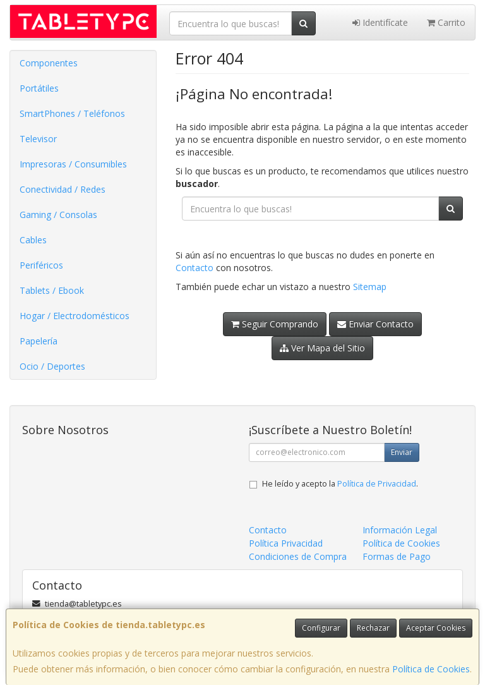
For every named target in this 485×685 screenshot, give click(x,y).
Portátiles (39, 88)
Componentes (49, 63)
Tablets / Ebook (52, 290)
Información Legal (399, 530)
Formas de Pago (396, 556)
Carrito (446, 22)
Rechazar (373, 627)
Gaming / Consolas (58, 215)
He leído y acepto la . (340, 483)
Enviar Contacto (375, 324)
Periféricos (41, 265)
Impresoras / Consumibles (73, 164)
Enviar (401, 452)
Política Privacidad (286, 543)
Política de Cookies (431, 669)
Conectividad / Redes (62, 189)
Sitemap (369, 287)
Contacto (194, 268)
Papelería (38, 341)
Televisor (38, 139)
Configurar (321, 627)
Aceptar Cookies (435, 627)
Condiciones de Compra (298, 556)
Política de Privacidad (376, 483)
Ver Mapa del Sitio (322, 348)
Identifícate (380, 22)
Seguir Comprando (274, 324)
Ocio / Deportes (52, 366)
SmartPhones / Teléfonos (72, 113)
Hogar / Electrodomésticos (74, 316)
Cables (33, 240)
